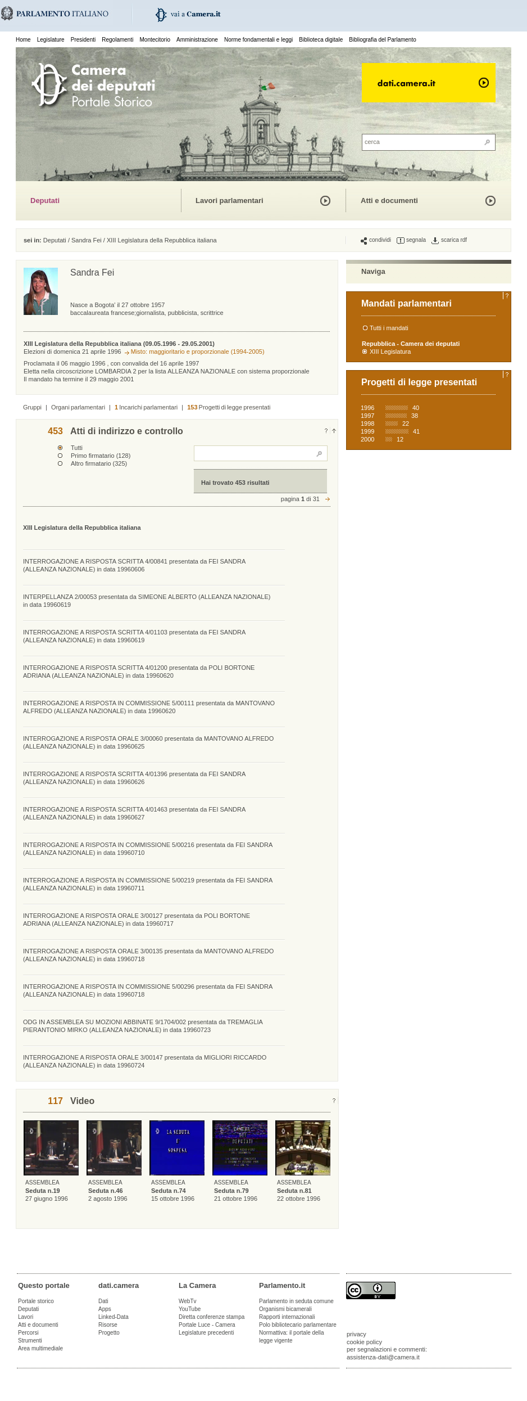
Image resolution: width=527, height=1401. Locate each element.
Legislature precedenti (206, 1333)
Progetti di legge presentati (228, 407)
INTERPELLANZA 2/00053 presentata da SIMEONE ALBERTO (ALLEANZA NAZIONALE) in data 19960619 (146, 600)
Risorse (107, 1325)
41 (416, 431)
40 (415, 407)
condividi (376, 240)
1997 (367, 415)
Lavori (25, 1317)
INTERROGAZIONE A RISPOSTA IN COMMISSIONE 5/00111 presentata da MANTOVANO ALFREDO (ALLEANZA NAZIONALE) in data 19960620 (149, 707)
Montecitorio (154, 40)
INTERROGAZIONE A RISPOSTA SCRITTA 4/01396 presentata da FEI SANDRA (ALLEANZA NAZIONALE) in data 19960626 (134, 778)
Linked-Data (113, 1317)
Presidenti (83, 40)
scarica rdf (449, 240)
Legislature (51, 40)
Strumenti (30, 1340)
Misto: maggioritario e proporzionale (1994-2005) (198, 351)
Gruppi (32, 407)
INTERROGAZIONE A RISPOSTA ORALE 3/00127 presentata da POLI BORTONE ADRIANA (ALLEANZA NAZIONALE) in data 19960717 (136, 919)
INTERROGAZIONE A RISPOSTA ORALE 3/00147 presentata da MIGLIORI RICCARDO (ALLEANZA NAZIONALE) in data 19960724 (144, 1061)
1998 (367, 423)
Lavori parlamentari (230, 200)
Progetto (109, 1333)
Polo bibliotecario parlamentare (298, 1325)
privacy (356, 1334)
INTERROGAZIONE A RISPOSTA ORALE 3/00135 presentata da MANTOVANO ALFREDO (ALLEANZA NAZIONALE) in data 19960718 (148, 955)
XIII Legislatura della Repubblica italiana (162, 240)
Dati (103, 1301)
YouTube (190, 1309)
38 (414, 415)
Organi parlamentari (78, 407)
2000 (367, 439)
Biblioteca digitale (321, 40)
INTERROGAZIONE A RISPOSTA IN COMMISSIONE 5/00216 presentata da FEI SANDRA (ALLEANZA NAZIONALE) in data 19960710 (147, 848)
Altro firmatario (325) (99, 463)
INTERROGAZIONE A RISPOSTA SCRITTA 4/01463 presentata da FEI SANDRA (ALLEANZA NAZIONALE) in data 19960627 (134, 813)
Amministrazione (197, 40)
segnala (411, 240)
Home (23, 40)
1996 (367, 407)
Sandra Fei (86, 240)
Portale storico (36, 1301)
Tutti (77, 447)
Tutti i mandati (389, 328)
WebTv (188, 1301)
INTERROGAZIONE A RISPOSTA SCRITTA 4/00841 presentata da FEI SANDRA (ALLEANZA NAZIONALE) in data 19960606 (134, 565)
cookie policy (364, 1342)
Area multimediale (40, 1348)
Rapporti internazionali (287, 1317)
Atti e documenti (389, 200)
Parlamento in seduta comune (296, 1301)
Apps (104, 1309)
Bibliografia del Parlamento (382, 40)
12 (400, 439)
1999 (367, 431)
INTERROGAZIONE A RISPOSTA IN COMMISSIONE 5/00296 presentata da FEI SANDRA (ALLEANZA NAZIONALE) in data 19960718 (147, 990)
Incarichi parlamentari (146, 407)
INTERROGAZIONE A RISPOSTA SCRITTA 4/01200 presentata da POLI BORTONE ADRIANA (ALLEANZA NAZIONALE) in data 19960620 (139, 671)
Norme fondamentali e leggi (258, 40)
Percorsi (28, 1333)
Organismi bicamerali (285, 1309)
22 (405, 423)
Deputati (45, 200)
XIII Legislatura (390, 351)
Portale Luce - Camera (207, 1325)
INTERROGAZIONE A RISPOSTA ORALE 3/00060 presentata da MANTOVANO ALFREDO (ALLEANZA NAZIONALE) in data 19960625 (148, 742)
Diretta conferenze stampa (211, 1317)
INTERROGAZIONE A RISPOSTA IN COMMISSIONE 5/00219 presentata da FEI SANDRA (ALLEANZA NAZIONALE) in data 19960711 (147, 884)
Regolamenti (117, 40)
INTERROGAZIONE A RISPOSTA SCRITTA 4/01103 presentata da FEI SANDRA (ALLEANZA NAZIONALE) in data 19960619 (134, 636)
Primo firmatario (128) (100, 455)
